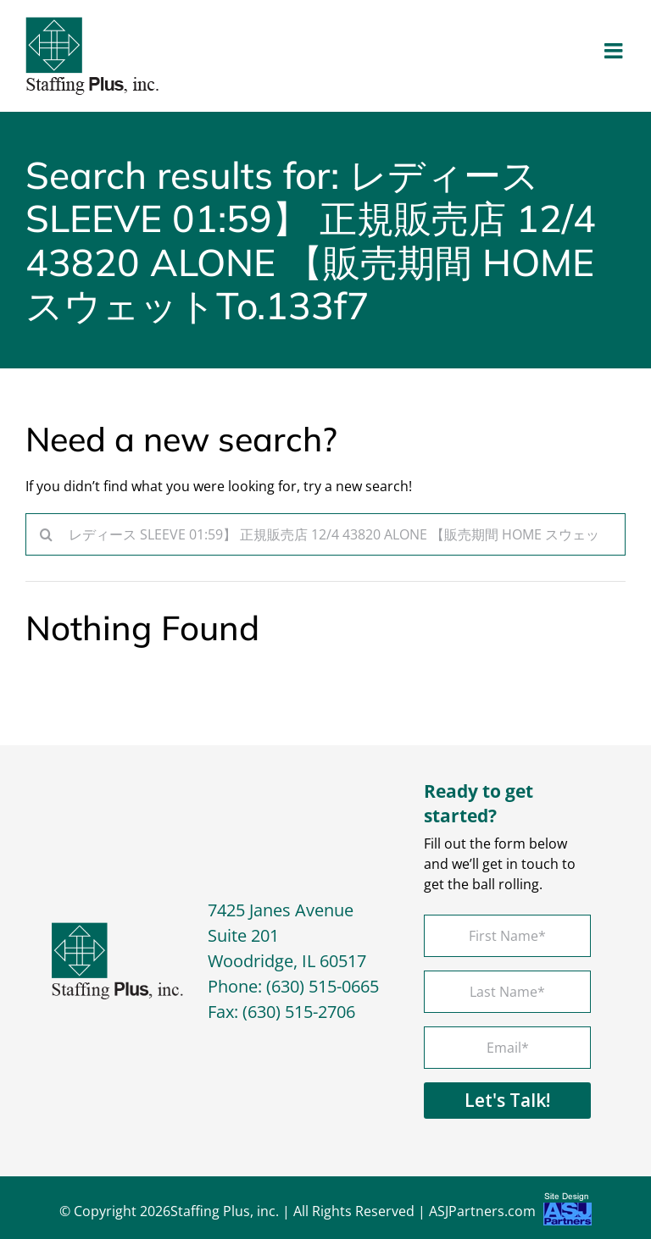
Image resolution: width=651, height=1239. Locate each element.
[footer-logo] (118, 929)
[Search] (46, 534)
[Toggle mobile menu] (615, 50)
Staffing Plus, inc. (224, 1211)
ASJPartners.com (510, 1213)
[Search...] (325, 534)
